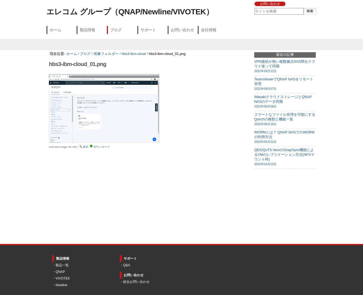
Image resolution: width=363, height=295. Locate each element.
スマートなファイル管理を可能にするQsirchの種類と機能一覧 (285, 119)
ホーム (55, 30)
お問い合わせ (270, 4)
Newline (61, 285)
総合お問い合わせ (136, 282)
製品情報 (87, 30)
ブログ (116, 30)
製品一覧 (62, 265)
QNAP (60, 272)
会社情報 (208, 30)
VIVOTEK (62, 278)
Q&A (126, 265)
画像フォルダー (106, 54)
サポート (148, 30)
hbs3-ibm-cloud (134, 54)
